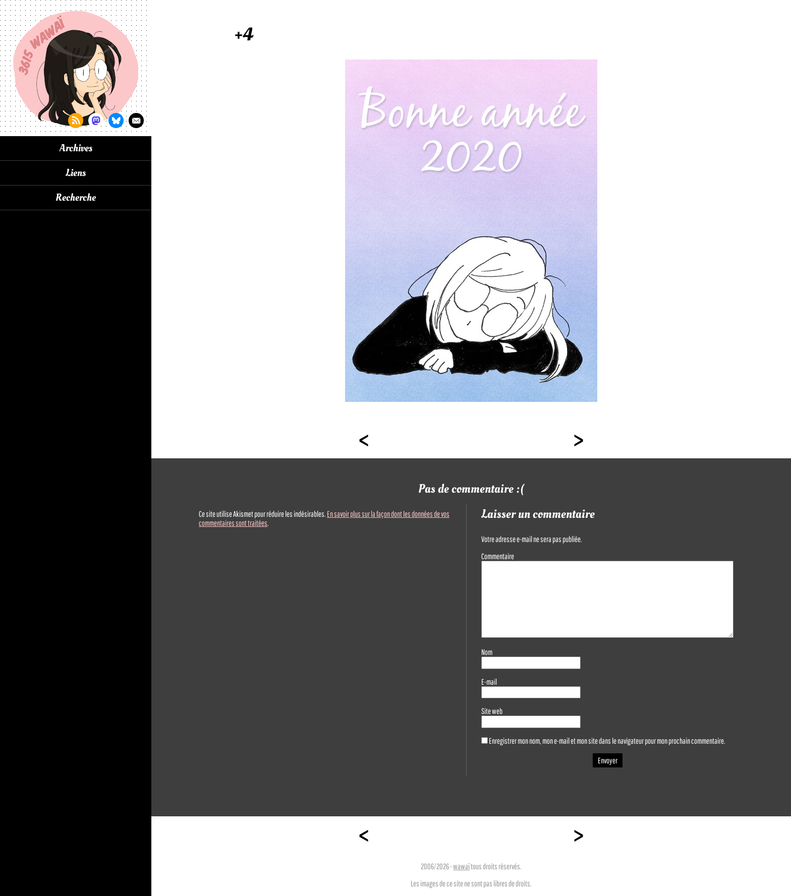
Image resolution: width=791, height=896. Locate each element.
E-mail (489, 681)
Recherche (75, 198)
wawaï (461, 866)
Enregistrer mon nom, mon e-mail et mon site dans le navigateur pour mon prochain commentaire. (607, 740)
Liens (76, 173)
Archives (76, 148)
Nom (486, 651)
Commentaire (497, 556)
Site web (491, 710)
